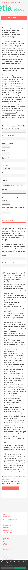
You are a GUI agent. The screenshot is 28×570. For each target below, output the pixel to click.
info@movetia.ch (7, 530)
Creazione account (11, 488)
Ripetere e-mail (7, 263)
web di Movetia (10, 113)
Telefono (5, 180)
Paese (4, 173)
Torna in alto (6, 555)
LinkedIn (5, 541)
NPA (3, 150)
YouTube (5, 544)
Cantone (5, 165)
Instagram (6, 538)
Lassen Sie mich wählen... (7, 565)
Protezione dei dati (8, 559)
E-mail (4, 255)
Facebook (5, 540)
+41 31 (5, 532)
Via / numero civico (8, 135)
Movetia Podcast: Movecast (10, 548)
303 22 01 (9, 532)
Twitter (5, 543)
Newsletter (6, 549)
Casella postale (7, 143)
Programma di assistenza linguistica (11, 2)
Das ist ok (20, 568)
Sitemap (5, 557)
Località (5, 158)
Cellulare (5, 189)
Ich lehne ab (7, 568)
